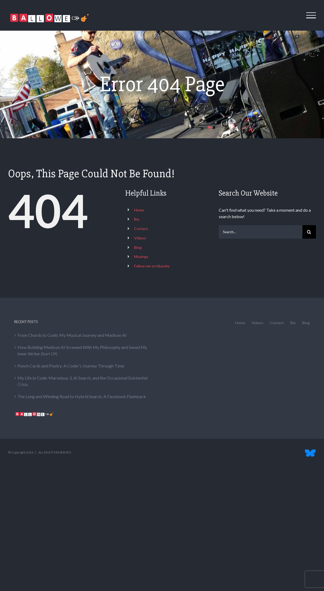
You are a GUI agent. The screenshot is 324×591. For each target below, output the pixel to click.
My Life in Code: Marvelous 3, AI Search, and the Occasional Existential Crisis (83, 381)
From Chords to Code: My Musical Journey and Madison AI (72, 335)
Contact (141, 228)
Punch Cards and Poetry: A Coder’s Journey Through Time (71, 365)
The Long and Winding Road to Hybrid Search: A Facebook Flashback (82, 396)
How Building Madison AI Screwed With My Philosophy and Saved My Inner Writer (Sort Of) (82, 350)
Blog (138, 247)
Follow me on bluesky (152, 266)
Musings (141, 256)
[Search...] (260, 232)
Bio (137, 219)
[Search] (309, 232)
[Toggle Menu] (311, 15)
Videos (140, 238)
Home (139, 210)
